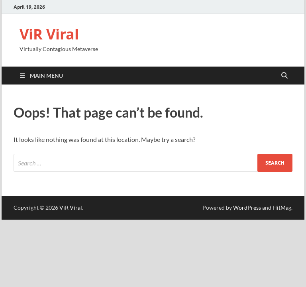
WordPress (247, 207)
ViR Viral (49, 34)
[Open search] (284, 76)
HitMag (282, 207)
